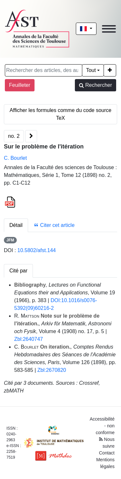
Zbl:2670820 (51, 370)
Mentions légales (105, 463)
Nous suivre (107, 443)
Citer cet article (54, 225)
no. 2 (14, 136)
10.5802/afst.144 (36, 250)
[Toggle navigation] (109, 29)
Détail (16, 225)
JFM (10, 240)
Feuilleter (19, 85)
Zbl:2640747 (28, 339)
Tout (91, 70)
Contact (107, 452)
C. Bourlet (15, 158)
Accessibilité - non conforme (102, 425)
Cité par (18, 270)
